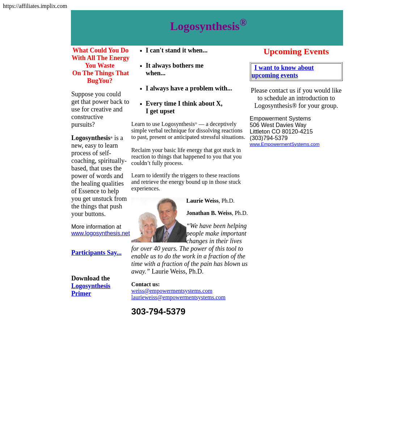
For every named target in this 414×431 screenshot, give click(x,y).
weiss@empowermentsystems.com (171, 291)
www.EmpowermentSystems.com (285, 144)
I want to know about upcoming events (283, 71)
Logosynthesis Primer (90, 289)
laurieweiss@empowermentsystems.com (178, 297)
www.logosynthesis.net (100, 233)
